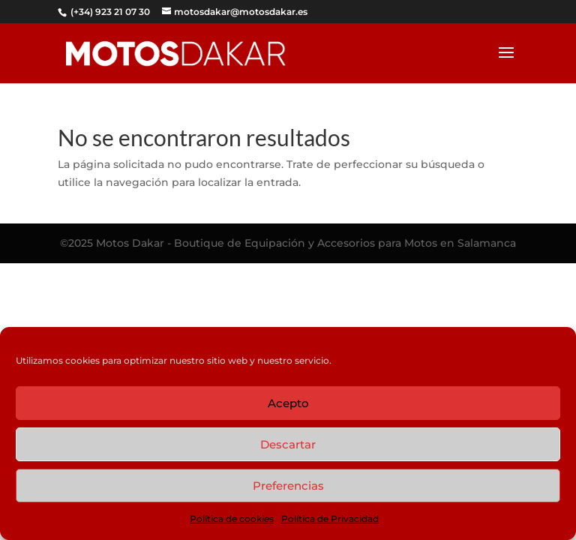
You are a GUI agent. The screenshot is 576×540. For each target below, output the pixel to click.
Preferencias (288, 485)
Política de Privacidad (330, 518)
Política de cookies (232, 518)
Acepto (288, 403)
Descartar (288, 444)
